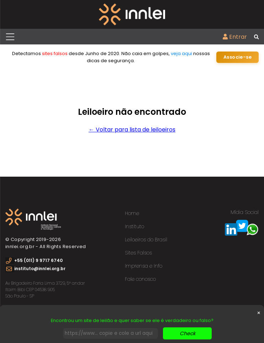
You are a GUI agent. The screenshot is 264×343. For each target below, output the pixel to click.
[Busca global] (256, 37)
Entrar (235, 37)
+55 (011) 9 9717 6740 (38, 260)
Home (132, 213)
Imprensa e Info (143, 265)
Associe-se (237, 57)
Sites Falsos (138, 252)
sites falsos (55, 53)
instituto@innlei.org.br (39, 269)
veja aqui (181, 53)
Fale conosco (140, 279)
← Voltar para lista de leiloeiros (132, 129)
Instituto (134, 226)
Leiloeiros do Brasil (146, 239)
